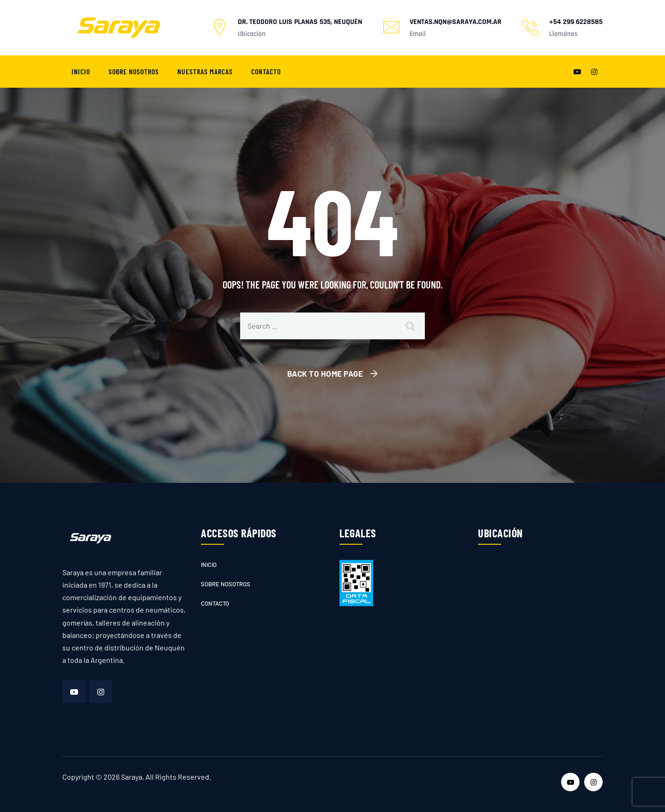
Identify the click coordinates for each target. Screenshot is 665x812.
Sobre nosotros (134, 71)
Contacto (266, 71)
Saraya (131, 776)
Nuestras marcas (205, 71)
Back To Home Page (325, 373)
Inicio (81, 71)
